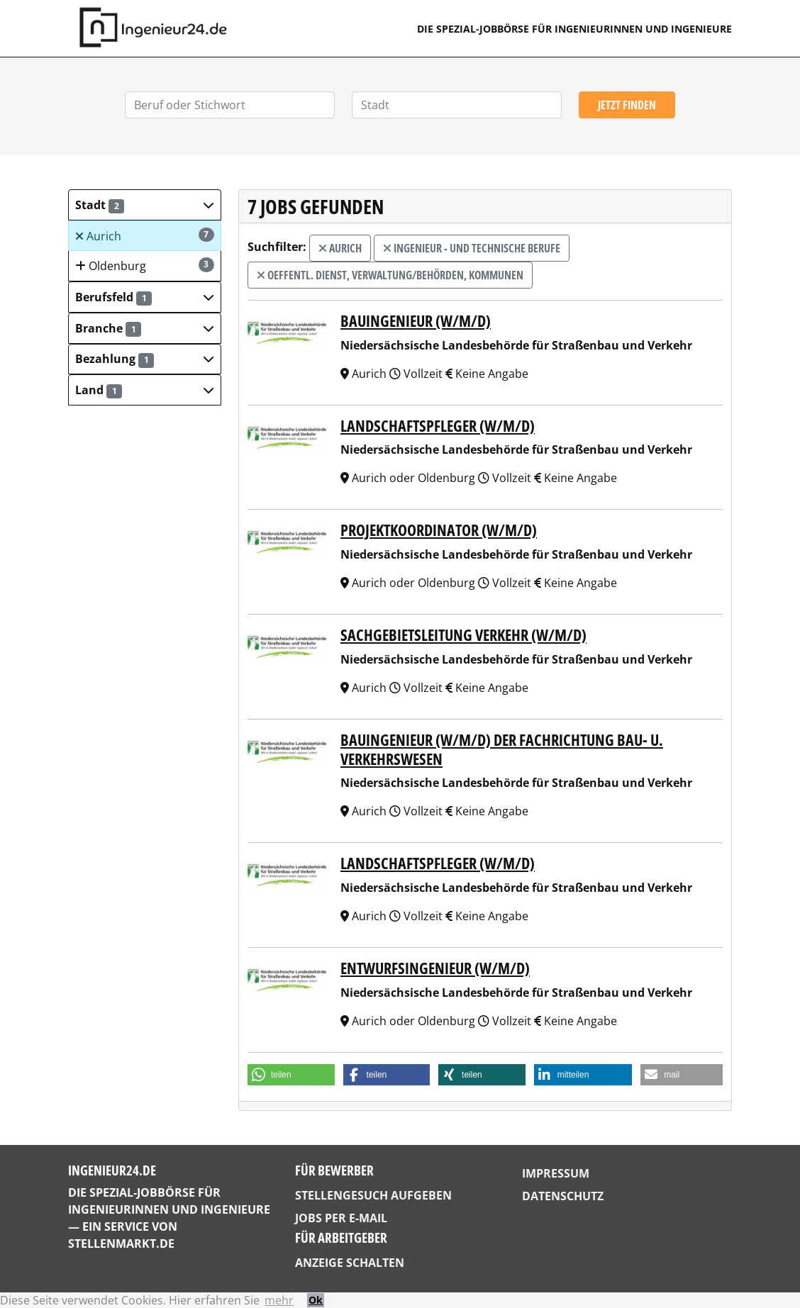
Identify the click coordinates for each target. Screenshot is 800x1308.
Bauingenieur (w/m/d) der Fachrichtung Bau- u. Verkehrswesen (501, 749)
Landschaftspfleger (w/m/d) (437, 426)
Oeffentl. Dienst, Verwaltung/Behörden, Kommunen (390, 275)
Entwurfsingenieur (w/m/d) (435, 968)
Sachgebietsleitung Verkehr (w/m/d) (463, 635)
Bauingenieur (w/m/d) (415, 321)
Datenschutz (563, 1196)
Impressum (555, 1173)
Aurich (144, 236)
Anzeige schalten (349, 1262)
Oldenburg (144, 265)
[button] (144, 204)
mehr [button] (279, 1300)
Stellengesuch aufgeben (373, 1195)
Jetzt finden (627, 105)
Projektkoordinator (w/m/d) (438, 530)
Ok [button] (316, 1300)
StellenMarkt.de (121, 1243)
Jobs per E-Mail (341, 1218)
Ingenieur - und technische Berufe (471, 248)
